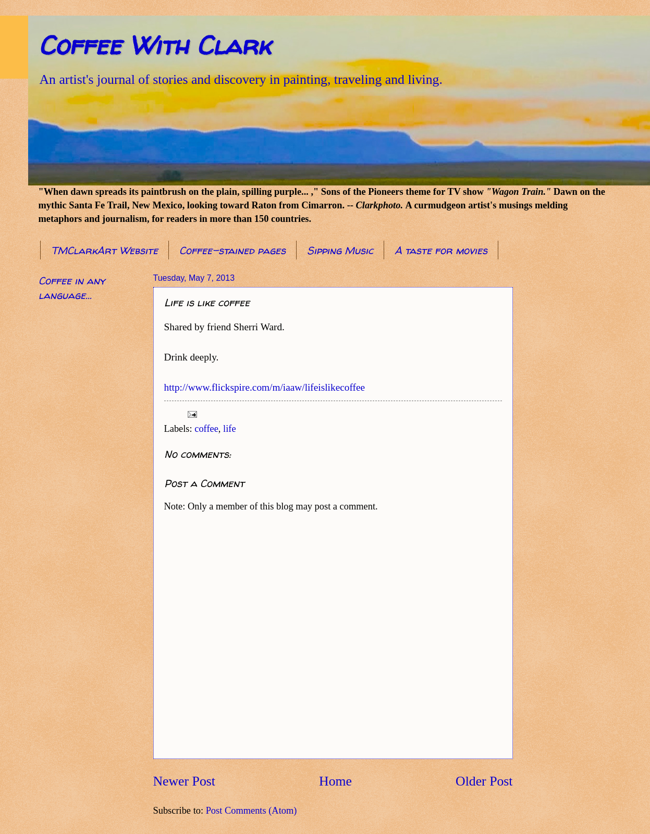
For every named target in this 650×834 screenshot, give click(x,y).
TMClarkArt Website (104, 250)
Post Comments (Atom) (251, 810)
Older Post (484, 781)
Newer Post (184, 781)
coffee (206, 429)
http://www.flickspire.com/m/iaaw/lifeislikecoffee (264, 387)
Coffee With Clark (155, 45)
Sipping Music (340, 250)
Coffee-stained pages (232, 250)
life (229, 429)
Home (335, 781)
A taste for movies (441, 250)
